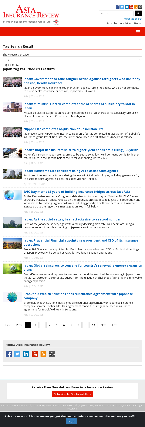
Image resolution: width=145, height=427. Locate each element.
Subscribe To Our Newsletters (72, 394)
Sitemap (137, 23)
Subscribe (111, 23)
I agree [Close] (71, 421)
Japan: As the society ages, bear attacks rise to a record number (72, 219)
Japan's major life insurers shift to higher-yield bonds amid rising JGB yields (81, 150)
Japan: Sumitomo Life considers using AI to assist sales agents (71, 171)
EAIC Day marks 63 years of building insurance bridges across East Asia (77, 192)
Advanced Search (133, 18)
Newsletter (125, 23)
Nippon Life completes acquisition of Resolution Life (64, 129)
